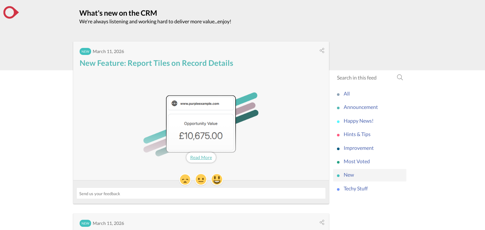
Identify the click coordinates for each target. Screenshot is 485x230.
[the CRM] (11, 12)
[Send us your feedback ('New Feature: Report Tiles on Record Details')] (201, 193)
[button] (322, 50)
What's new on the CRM (118, 12)
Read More (201, 157)
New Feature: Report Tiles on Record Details (156, 62)
